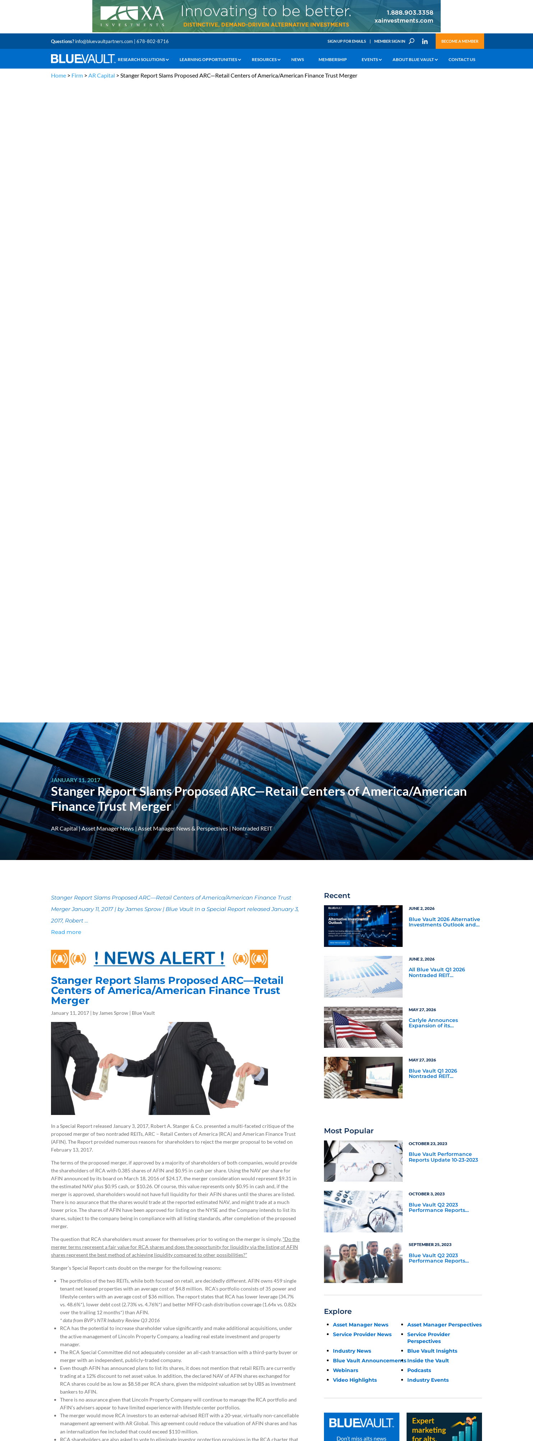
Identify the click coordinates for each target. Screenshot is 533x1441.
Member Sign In (389, 41)
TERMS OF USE (468, 1242)
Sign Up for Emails (347, 41)
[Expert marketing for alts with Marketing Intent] (444, 837)
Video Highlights (355, 742)
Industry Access (66, 1311)
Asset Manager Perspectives (444, 686)
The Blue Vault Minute (114, 1277)
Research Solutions (141, 59)
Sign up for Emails (404, 1369)
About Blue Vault (413, 59)
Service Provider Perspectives (428, 699)
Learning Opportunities (208, 59)
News (297, 59)
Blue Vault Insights (432, 713)
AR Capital (101, 75)
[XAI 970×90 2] (266, 32)
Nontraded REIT (252, 190)
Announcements (183, 1286)
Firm (77, 75)
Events (370, 59)
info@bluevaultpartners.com (104, 41)
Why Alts (59, 1277)
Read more (66, 293)
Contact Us (462, 59)
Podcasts (419, 732)
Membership (333, 59)
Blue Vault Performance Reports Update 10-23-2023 (443, 519)
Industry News (352, 713)
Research (60, 1302)
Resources (264, 59)
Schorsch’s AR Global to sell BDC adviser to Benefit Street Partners (134, 1105)
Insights (174, 1277)
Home (58, 75)
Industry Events (428, 742)
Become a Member (459, 41)
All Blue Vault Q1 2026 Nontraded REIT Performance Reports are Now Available (442, 334)
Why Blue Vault (65, 1335)
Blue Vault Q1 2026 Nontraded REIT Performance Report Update (436, 436)
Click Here (63, 1023)
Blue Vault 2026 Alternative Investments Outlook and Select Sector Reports (444, 284)
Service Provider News (362, 696)
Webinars (345, 732)
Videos (100, 1302)
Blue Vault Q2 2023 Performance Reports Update (437, 570)
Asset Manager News (108, 190)
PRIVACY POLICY (435, 1242)
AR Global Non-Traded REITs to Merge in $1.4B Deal (118, 1097)
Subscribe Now (361, 827)
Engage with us (441, 1295)
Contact (58, 1344)
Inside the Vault (428, 722)
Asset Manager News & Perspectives (183, 190)
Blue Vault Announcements (369, 722)
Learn (56, 1286)
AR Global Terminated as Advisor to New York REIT (117, 1089)
